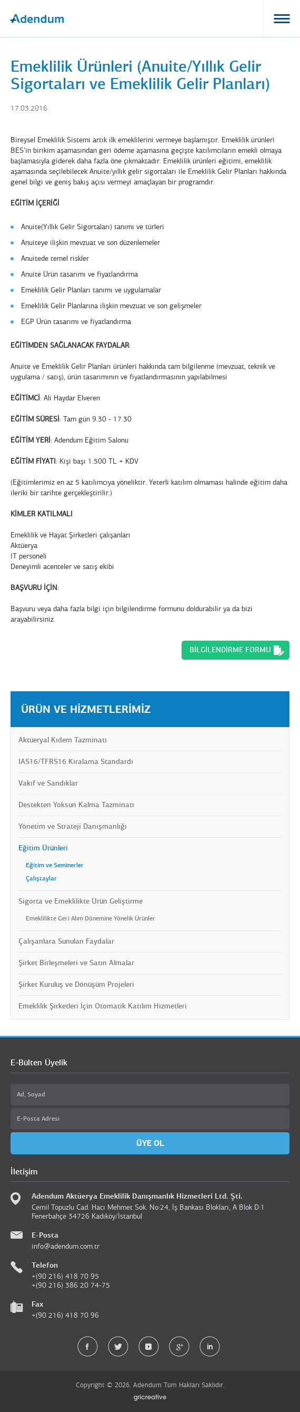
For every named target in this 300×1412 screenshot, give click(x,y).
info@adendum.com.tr (65, 1246)
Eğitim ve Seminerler (55, 865)
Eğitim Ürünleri (43, 848)
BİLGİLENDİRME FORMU (230, 649)
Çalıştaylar (41, 878)
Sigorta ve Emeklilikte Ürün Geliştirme (80, 901)
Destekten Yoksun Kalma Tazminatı (76, 804)
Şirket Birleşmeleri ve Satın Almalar (76, 962)
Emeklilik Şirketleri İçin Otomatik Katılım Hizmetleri (102, 1006)
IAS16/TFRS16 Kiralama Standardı (75, 761)
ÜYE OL (150, 1143)
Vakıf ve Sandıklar (48, 783)
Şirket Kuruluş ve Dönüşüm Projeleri (76, 984)
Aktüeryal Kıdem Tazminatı (62, 740)
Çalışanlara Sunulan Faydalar (66, 941)
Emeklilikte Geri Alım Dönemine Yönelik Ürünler (90, 918)
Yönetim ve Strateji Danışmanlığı (72, 826)
